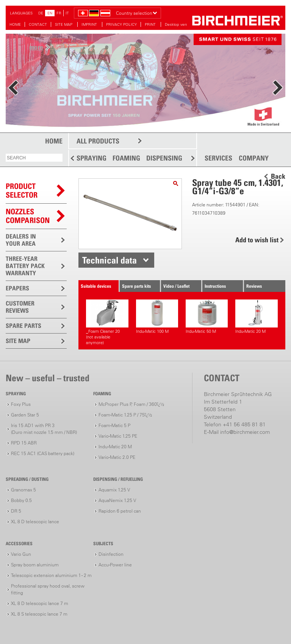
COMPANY (254, 158)
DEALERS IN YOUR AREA (21, 239)
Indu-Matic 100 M (157, 316)
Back (278, 176)
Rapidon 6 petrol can (120, 511)
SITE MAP (64, 24)
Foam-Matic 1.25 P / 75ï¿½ (125, 415)
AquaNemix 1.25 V (117, 500)
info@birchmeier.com (245, 432)
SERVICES (218, 158)
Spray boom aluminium (35, 565)
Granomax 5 (23, 490)
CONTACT (38, 24)
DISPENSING (164, 158)
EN (49, 13)
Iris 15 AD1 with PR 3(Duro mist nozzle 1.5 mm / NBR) (44, 429)
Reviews (254, 286)
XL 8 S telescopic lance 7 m (39, 614)
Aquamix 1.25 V (114, 490)
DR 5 (16, 511)
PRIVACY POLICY (121, 24)
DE (40, 13)
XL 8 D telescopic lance (35, 521)
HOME (15, 24)
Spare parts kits (136, 286)
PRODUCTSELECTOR (22, 191)
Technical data (109, 260)
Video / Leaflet (176, 286)
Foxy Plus (21, 404)
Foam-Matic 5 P (114, 425)
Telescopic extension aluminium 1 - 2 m (51, 575)
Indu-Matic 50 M (207, 316)
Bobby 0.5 (21, 500)
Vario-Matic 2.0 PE (117, 457)
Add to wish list (256, 240)
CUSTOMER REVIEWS (20, 306)
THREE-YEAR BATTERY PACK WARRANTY (25, 266)
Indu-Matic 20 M (256, 316)
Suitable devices (96, 286)
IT (67, 13)
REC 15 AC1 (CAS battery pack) (42, 453)
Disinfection (111, 554)
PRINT (151, 24)
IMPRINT (89, 24)
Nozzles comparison (28, 216)
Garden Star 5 (25, 415)
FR (58, 13)
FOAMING (126, 158)
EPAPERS (17, 288)
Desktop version (179, 24)
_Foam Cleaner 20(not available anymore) (107, 322)
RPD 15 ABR (24, 443)
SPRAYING (91, 158)
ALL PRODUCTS (98, 141)
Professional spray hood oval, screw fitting (47, 589)
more (36, 47)
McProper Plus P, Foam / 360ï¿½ (131, 404)
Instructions (215, 286)
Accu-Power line (115, 565)
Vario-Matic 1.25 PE (118, 436)
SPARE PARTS (23, 325)
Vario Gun (21, 554)
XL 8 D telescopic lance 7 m (39, 603)
